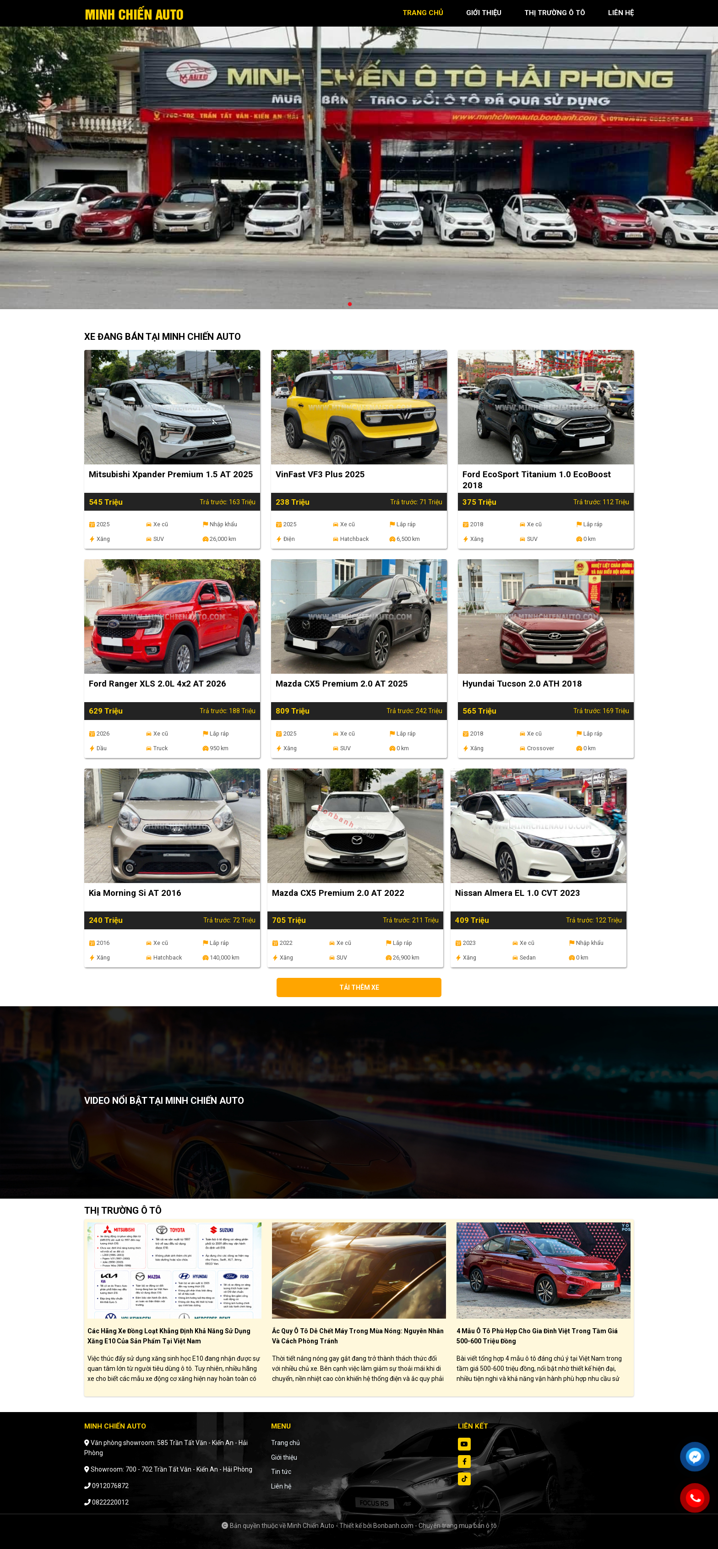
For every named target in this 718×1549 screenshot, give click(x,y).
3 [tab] (368, 304)
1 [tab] (349, 304)
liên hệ (621, 13)
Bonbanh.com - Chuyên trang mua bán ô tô (435, 1525)
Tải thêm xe (359, 987)
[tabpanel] (359, 159)
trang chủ (423, 13)
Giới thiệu (284, 1457)
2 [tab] (359, 304)
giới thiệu (483, 13)
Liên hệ (281, 1486)
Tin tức (281, 1471)
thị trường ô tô (554, 13)
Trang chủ (285, 1442)
